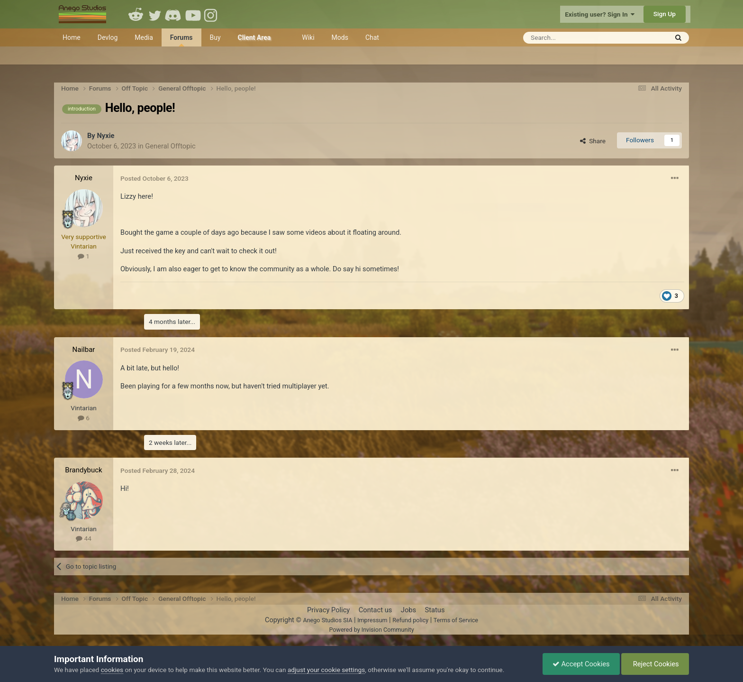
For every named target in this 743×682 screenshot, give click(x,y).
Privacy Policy (328, 610)
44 (83, 538)
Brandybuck (83, 470)
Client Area (254, 37)
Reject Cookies (655, 664)
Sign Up (664, 14)
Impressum (372, 620)
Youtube (192, 14)
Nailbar (83, 349)
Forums (181, 40)
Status (435, 610)
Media (144, 37)
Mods (340, 37)
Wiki (308, 37)
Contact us (375, 610)
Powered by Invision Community (371, 629)
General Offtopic (170, 146)
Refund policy (410, 620)
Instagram (211, 14)
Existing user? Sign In (599, 14)
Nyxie (105, 135)
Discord (173, 14)
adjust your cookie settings (326, 669)
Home (72, 37)
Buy (215, 37)
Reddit (136, 14)
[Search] (572, 38)
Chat (372, 37)
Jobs (408, 610)
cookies (112, 669)
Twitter (154, 14)
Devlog (108, 37)
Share (593, 141)
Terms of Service (456, 620)
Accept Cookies (581, 664)
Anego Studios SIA (327, 620)
